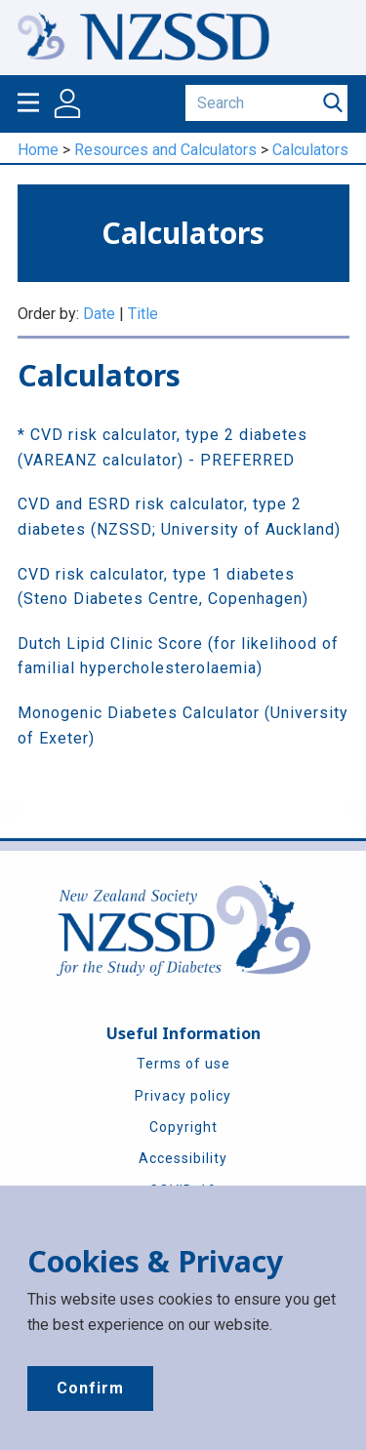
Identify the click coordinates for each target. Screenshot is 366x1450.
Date (99, 313)
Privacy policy (183, 1096)
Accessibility (183, 1158)
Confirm (90, 1388)
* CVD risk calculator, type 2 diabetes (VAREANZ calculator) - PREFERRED (162, 447)
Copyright (183, 1127)
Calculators (310, 150)
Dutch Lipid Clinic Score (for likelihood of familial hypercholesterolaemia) (178, 656)
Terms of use (183, 1063)
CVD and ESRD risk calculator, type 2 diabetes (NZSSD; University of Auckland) (179, 517)
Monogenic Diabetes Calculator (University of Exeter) (183, 725)
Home (38, 150)
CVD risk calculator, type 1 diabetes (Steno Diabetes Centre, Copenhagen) (163, 587)
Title (143, 313)
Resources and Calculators (165, 150)
